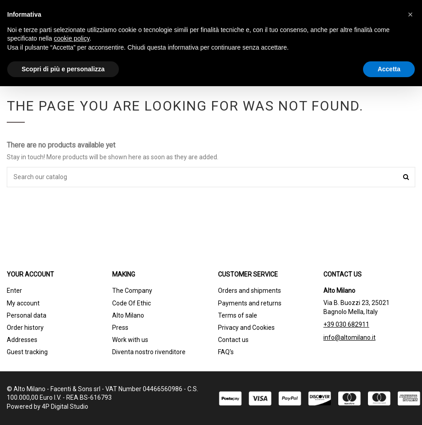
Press (120, 327)
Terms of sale (237, 315)
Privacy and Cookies (246, 327)
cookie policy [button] (72, 38)
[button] (410, 14)
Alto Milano (128, 315)
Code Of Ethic (131, 303)
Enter (14, 290)
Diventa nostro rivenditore (149, 352)
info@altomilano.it (349, 337)
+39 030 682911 (346, 324)
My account (23, 303)
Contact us (233, 339)
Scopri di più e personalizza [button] (63, 69)
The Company (132, 290)
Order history (25, 327)
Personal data (26, 315)
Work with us (130, 339)
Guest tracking (27, 352)
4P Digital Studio (65, 406)
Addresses (22, 339)
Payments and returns (249, 303)
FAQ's (226, 352)
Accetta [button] (388, 69)
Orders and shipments (249, 290)
